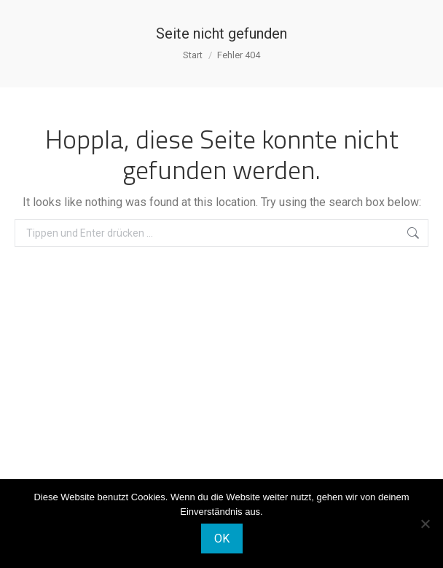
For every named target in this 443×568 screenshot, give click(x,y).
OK (222, 538)
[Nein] (424, 523)
